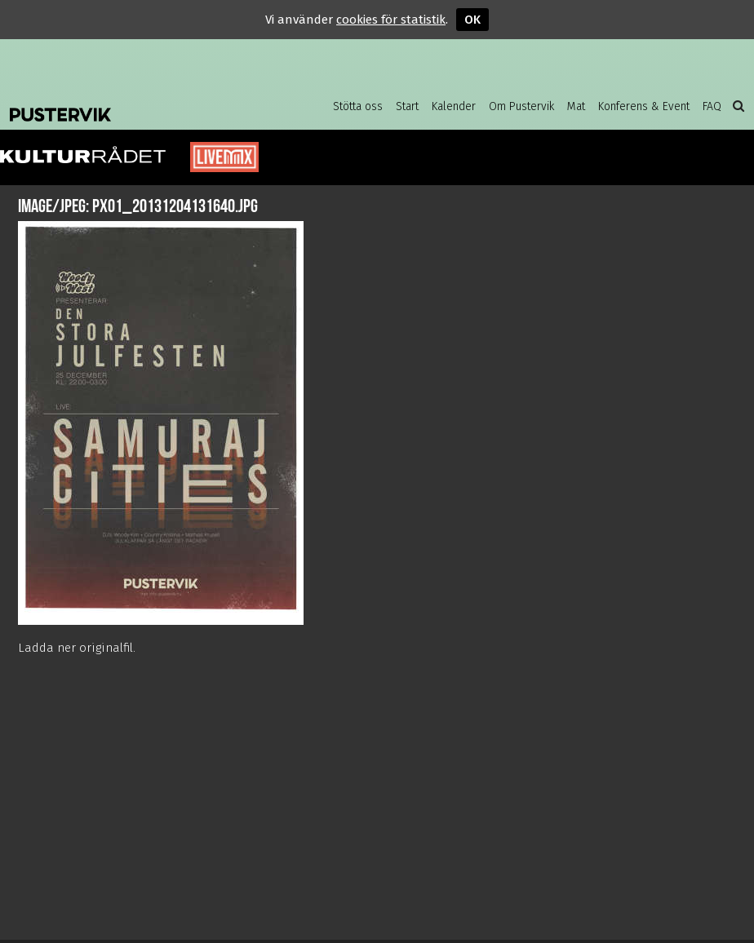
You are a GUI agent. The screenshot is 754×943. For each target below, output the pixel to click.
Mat (576, 106)
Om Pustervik (521, 106)
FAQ (712, 106)
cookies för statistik (391, 19)
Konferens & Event (644, 106)
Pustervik (140, 102)
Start (407, 106)
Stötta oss (358, 106)
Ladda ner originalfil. (76, 647)
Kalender (454, 106)
